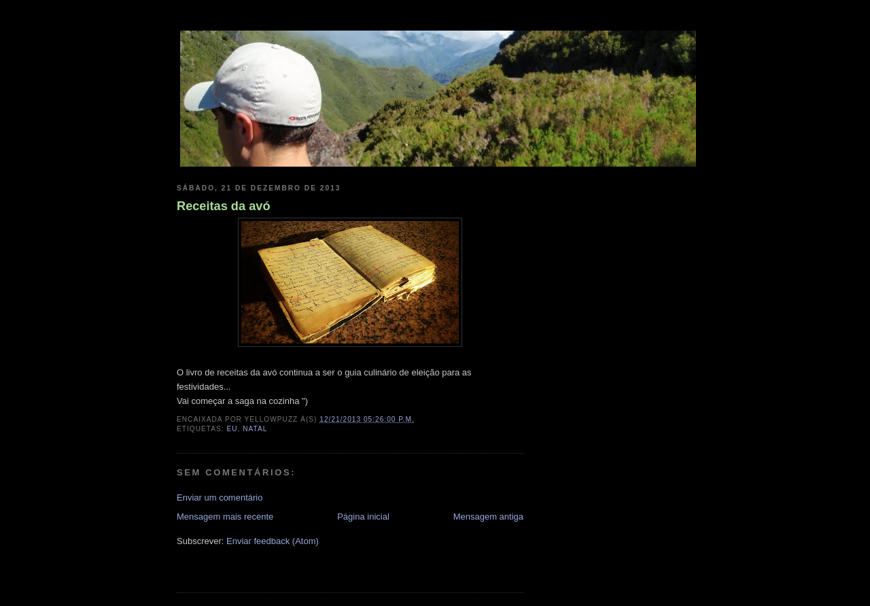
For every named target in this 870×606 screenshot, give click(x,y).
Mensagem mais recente (225, 516)
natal (255, 429)
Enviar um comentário (219, 497)
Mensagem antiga (488, 516)
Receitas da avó (224, 206)
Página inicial (363, 516)
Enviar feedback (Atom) (272, 541)
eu (231, 429)
